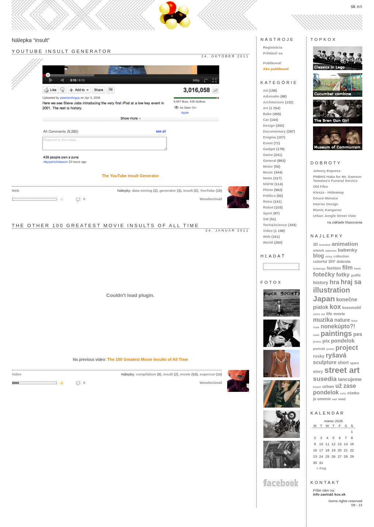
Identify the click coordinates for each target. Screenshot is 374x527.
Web (15, 190)
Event (268, 143)
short (343, 362)
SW (266, 219)
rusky (318, 356)
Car (266, 120)
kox (335, 306)
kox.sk (187, 15)
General (269, 161)
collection (341, 256)
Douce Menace (325, 198)
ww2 (342, 399)
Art (265, 108)
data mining (142, 190)
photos (317, 341)
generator (168, 190)
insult (188, 190)
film (347, 267)
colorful (320, 261)
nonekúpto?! (338, 326)
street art (342, 370)
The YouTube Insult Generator (130, 175)
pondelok (343, 341)
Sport (267, 213)
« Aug (321, 468)
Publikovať (272, 63)
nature (342, 320)
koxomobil (351, 308)
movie (185, 374)
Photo (268, 190)
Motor (268, 166)
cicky (328, 256)
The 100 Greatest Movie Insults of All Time (147, 359)
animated (324, 245)
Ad (265, 90)
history (320, 282)
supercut (207, 374)
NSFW (268, 184)
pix (326, 341)
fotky (343, 274)
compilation (146, 374)
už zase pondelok (334, 389)
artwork (318, 250)
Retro (267, 201)
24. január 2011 (227, 230)
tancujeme (350, 379)
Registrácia (272, 47)
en (359, 6)
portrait (319, 349)
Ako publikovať (276, 69)
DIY (331, 261)
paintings (336, 333)
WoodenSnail (210, 199)
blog (318, 256)
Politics (269, 196)
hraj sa (351, 282)
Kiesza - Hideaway (328, 192)
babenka (330, 250)
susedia (325, 378)
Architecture (273, 102)
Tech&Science (275, 225)
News (267, 178)
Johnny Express (326, 171)
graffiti (356, 275)
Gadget (269, 149)
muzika (323, 319)
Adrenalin (271, 96)
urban (328, 386)
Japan (324, 298)
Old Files (320, 186)
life (329, 314)
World (268, 242)
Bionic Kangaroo (327, 210)
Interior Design (325, 204)
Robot (268, 207)
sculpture (324, 362)
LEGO (316, 314)
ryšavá (336, 355)
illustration (331, 290)
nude (316, 335)
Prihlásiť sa (272, 53)
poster (330, 349)
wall (334, 399)
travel (317, 387)
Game (268, 155)
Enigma (269, 137)
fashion (334, 268)
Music (268, 172)
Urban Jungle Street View (334, 216)
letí (323, 314)
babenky (347, 250)
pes (357, 334)
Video (16, 374)
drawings (319, 268)
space (354, 363)
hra (334, 282)
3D (315, 245)
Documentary (274, 131)
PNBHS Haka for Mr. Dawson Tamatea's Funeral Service (337, 179)
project (347, 347)
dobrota (344, 262)
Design (269, 125)
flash (357, 268)
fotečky (324, 274)
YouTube (207, 190)
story (318, 371)
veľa (343, 393)
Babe (267, 114)
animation (345, 244)
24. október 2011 (225, 56)
